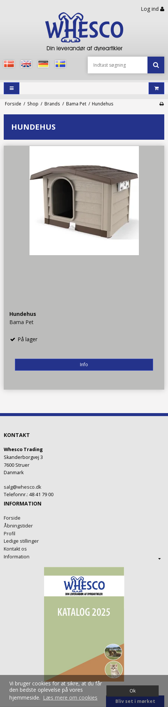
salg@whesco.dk (22, 487)
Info (84, 364)
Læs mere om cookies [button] (70, 697)
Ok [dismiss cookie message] (133, 691)
